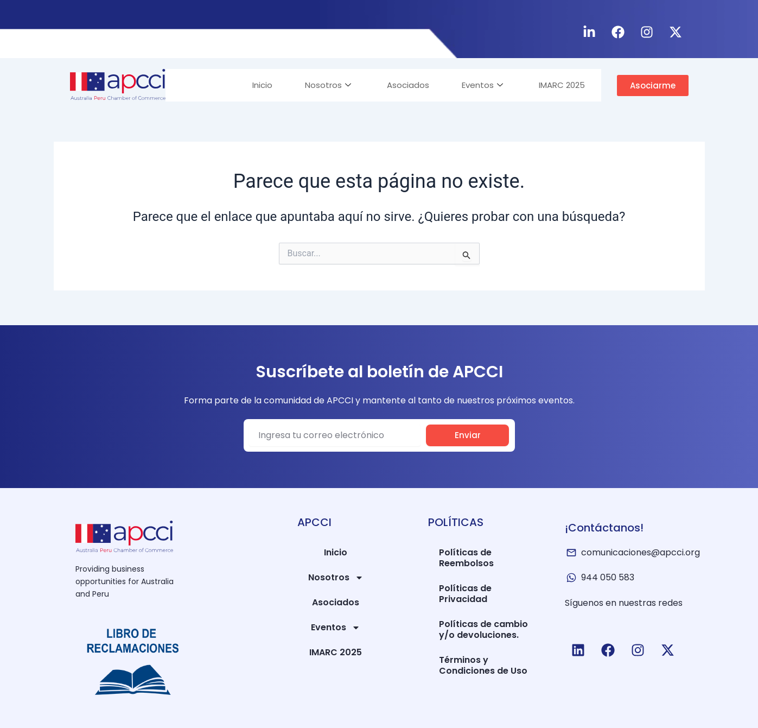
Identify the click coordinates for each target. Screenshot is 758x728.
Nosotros (328, 85)
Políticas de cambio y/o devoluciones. (483, 629)
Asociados (408, 85)
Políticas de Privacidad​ (465, 593)
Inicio (262, 85)
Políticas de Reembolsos (466, 557)
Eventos (482, 85)
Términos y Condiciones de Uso (483, 665)
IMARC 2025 (562, 85)
